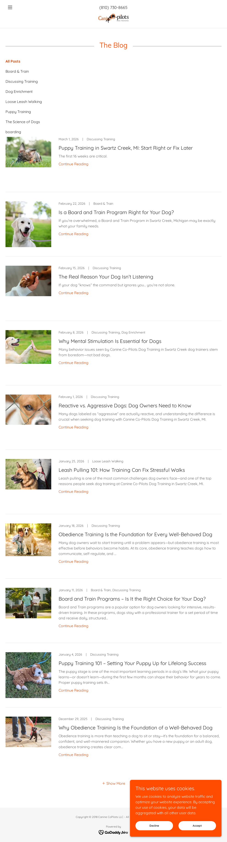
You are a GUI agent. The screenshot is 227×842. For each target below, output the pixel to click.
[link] (113, 19)
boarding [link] (13, 132)
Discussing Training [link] (21, 81)
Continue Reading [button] (73, 164)
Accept (197, 832)
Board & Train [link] (17, 71)
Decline (154, 832)
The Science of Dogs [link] (22, 121)
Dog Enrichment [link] (18, 91)
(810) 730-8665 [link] (113, 7)
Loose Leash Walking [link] (23, 101)
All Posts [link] (12, 61)
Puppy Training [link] (18, 111)
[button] (21, 7)
